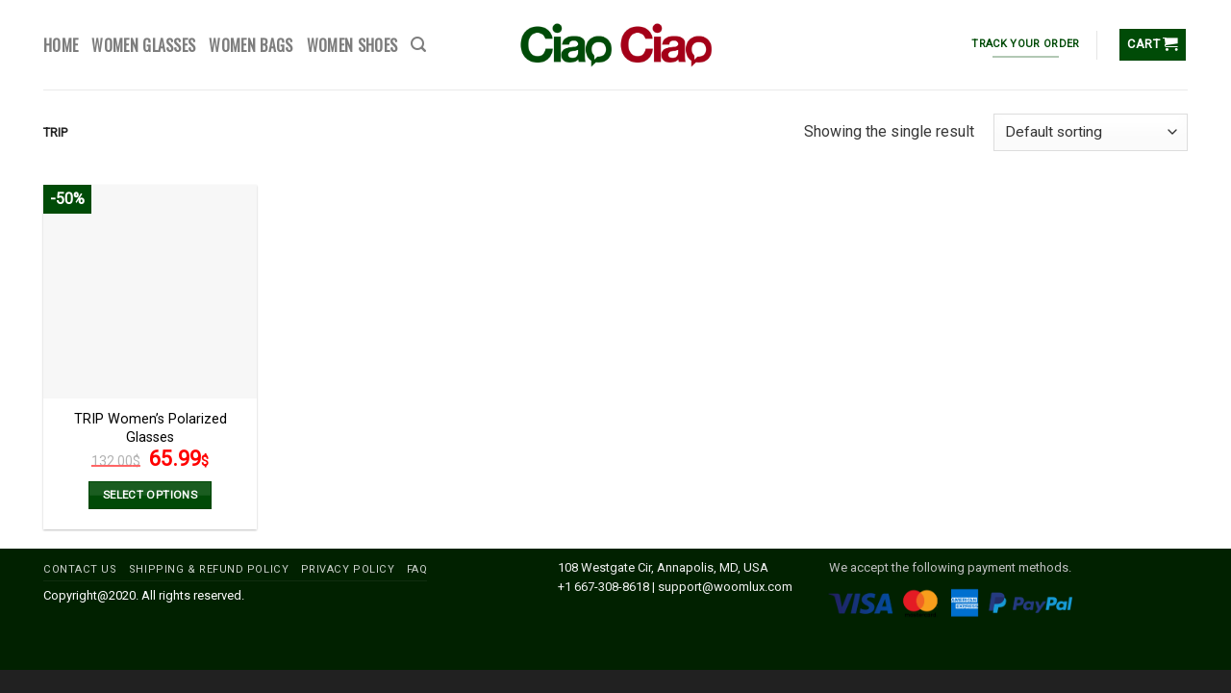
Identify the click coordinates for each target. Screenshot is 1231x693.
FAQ (417, 569)
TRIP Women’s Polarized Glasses (150, 428)
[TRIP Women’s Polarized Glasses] (150, 291)
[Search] (418, 45)
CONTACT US (80, 569)
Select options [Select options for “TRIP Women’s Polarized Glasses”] (150, 494)
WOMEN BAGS (250, 45)
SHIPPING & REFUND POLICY (209, 569)
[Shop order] (1090, 132)
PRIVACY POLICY (348, 569)
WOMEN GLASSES (143, 45)
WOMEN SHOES (352, 45)
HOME (60, 45)
